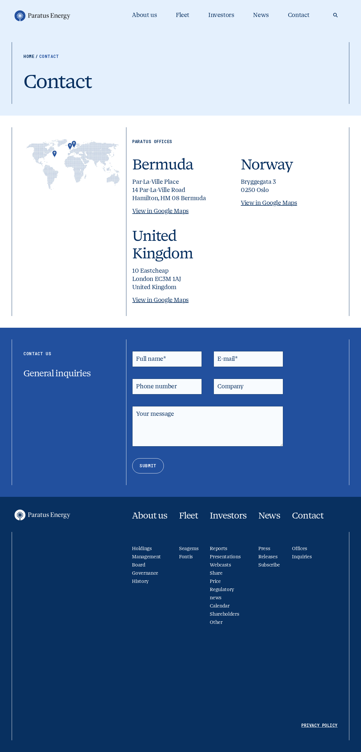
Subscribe (269, 565)
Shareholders (224, 614)
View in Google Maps (160, 211)
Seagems (189, 548)
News (261, 15)
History (140, 581)
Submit (148, 465)
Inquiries (302, 556)
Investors (221, 15)
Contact (299, 15)
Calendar (219, 606)
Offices (299, 548)
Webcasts (220, 565)
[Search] (335, 15)
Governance (145, 573)
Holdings (142, 548)
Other (216, 622)
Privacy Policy (319, 725)
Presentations (225, 556)
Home (31, 56)
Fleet (182, 15)
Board (138, 565)
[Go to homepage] (42, 15)
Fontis (186, 556)
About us (144, 15)
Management (146, 556)
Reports (218, 548)
